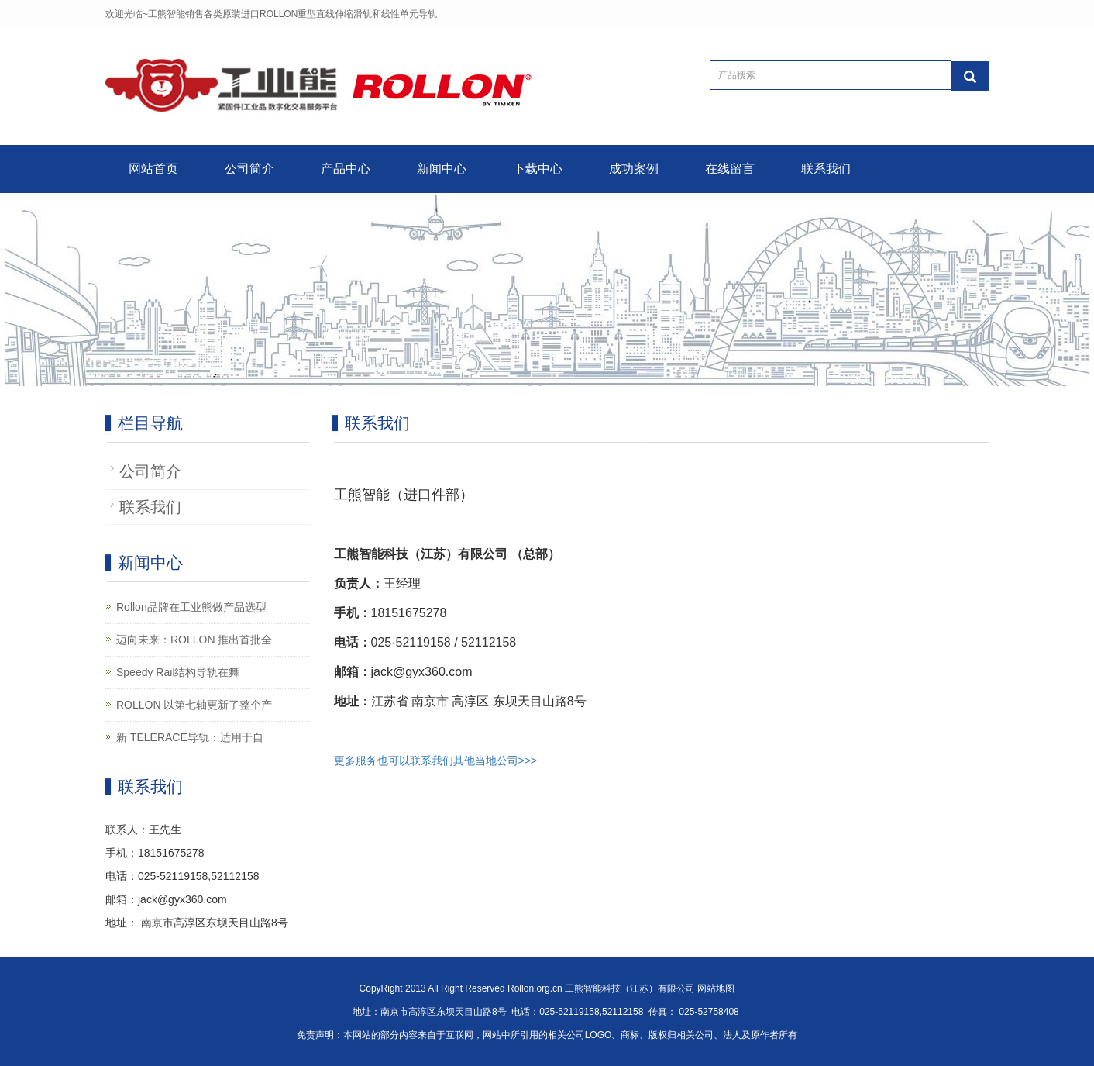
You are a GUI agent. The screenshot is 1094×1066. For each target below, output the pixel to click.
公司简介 (249, 168)
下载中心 (537, 168)
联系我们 (826, 168)
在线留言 (730, 168)
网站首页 (153, 168)
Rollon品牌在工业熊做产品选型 (191, 607)
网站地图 (715, 988)
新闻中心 (441, 168)
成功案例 (634, 168)
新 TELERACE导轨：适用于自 (189, 737)
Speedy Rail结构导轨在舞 (178, 672)
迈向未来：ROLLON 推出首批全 (194, 639)
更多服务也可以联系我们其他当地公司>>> (436, 760)
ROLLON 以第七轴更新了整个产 (194, 705)
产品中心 (345, 168)
